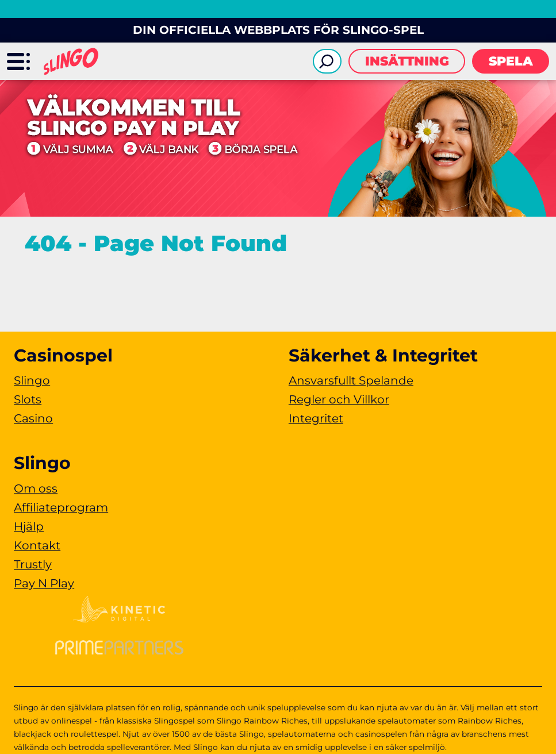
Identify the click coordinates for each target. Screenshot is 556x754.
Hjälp (29, 526)
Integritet (316, 418)
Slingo (32, 380)
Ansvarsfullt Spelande (351, 380)
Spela (511, 61)
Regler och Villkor (339, 399)
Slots (27, 399)
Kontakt (37, 545)
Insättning (407, 61)
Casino (33, 418)
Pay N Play (44, 583)
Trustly (33, 564)
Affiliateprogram (61, 507)
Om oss (35, 488)
